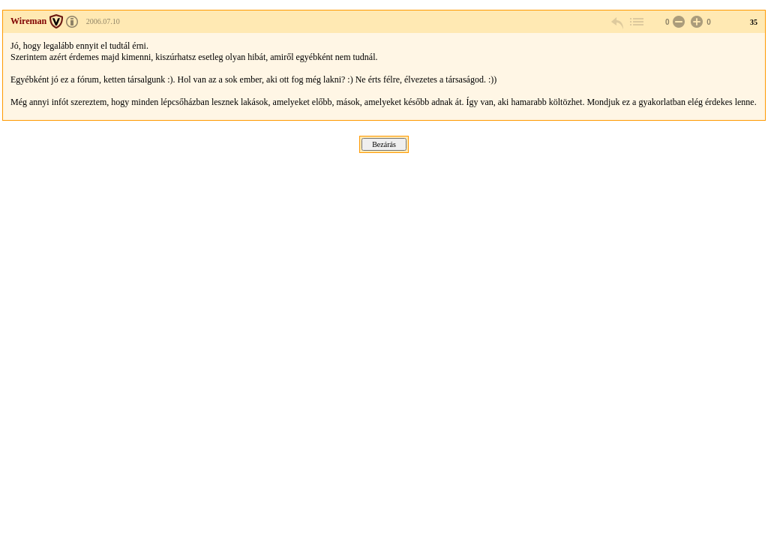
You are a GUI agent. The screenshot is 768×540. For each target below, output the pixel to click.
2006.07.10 (103, 21)
